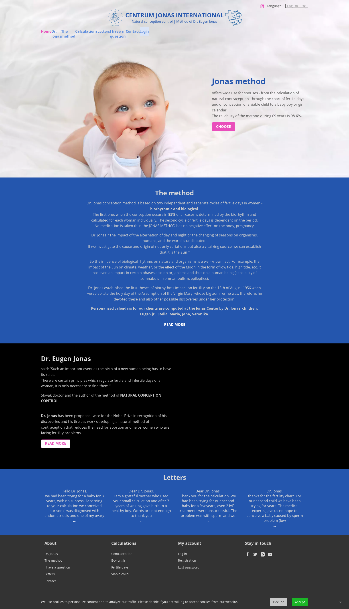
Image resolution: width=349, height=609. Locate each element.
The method (115, 34)
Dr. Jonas (78, 34)
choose (223, 126)
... (74, 520)
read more (174, 324)
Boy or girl (118, 560)
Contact (273, 34)
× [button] (340, 602)
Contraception (121, 554)
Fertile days (119, 567)
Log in (182, 554)
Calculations (156, 34)
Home (46, 34)
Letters (192, 34)
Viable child (120, 574)
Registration (187, 560)
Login (303, 34)
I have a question (232, 34)
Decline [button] (278, 602)
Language (270, 6)
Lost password (188, 567)
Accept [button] (300, 602)
